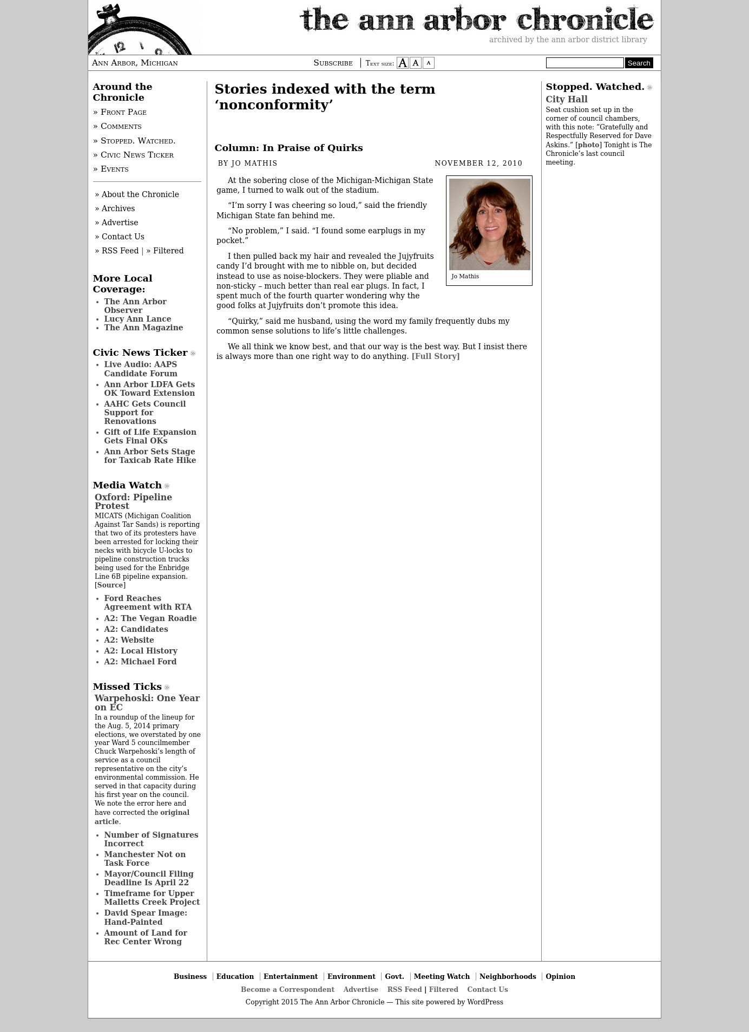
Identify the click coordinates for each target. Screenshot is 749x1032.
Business (190, 976)
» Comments (117, 126)
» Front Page (120, 112)
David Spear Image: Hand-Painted (146, 917)
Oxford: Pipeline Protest (133, 501)
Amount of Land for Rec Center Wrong (145, 937)
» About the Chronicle (137, 194)
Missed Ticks (127, 686)
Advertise (361, 989)
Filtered (443, 989)
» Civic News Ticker (133, 155)
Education (235, 976)
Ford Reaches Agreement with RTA (148, 602)
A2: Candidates (136, 629)
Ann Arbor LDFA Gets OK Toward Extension (149, 388)
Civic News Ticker (140, 352)
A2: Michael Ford (140, 661)
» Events (111, 169)
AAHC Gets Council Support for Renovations (145, 413)
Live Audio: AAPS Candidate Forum (141, 368)
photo (588, 145)
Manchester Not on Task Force (145, 858)
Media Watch (127, 485)
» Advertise (117, 222)
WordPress (485, 1002)
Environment (351, 976)
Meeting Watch (442, 976)
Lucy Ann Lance (138, 319)
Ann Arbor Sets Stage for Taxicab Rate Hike (150, 456)
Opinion (561, 976)
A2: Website (129, 640)
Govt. (394, 976)
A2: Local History (141, 650)
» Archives (115, 208)
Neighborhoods (507, 976)
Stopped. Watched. (595, 86)
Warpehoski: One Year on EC (147, 702)
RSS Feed (404, 989)
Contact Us (488, 989)
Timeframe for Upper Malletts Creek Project (152, 897)
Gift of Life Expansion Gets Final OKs (150, 436)
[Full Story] (435, 356)
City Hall (567, 99)
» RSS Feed (117, 250)
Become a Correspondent (287, 989)
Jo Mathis (255, 163)
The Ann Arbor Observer (135, 306)
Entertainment (291, 976)
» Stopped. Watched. (134, 141)
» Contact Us (119, 236)
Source (110, 585)
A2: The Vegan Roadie (150, 618)
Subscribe (333, 63)
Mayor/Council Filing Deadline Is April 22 (149, 878)
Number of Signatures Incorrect (151, 839)
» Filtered (165, 250)
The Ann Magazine (143, 327)
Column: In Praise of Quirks (289, 147)
